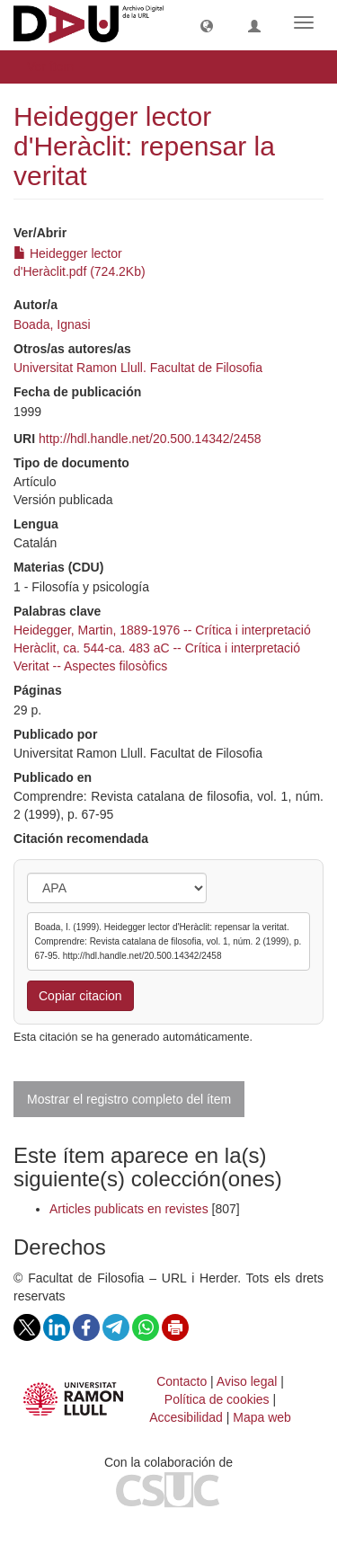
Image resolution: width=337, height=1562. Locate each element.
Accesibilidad (186, 1417)
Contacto (181, 1381)
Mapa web (262, 1417)
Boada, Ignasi (52, 324)
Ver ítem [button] (56, 66)
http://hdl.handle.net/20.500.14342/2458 (150, 438)
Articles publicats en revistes (128, 1209)
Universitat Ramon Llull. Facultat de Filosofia (137, 367)
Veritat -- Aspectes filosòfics (90, 666)
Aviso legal (247, 1381)
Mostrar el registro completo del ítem (129, 1099)
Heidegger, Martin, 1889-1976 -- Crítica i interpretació (162, 630)
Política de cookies (217, 1399)
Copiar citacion (80, 996)
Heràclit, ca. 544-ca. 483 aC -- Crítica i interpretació (156, 648)
